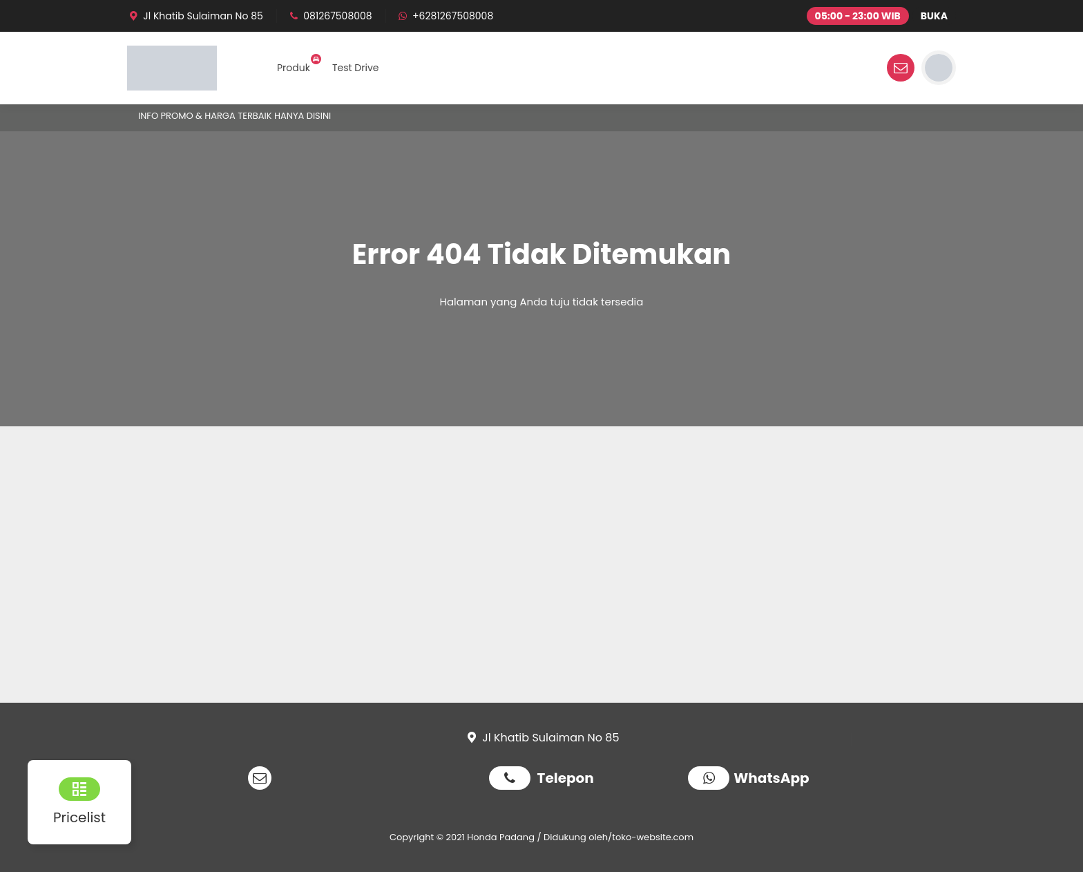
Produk (293, 68)
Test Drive (355, 68)
